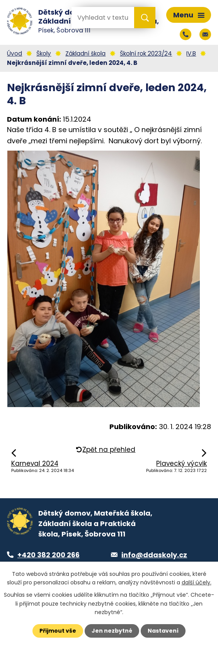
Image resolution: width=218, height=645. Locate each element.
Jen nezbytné (112, 631)
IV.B (191, 53)
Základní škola (85, 53)
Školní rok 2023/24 (146, 53)
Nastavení (163, 631)
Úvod (14, 53)
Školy (43, 53)
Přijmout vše (57, 631)
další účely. (196, 582)
